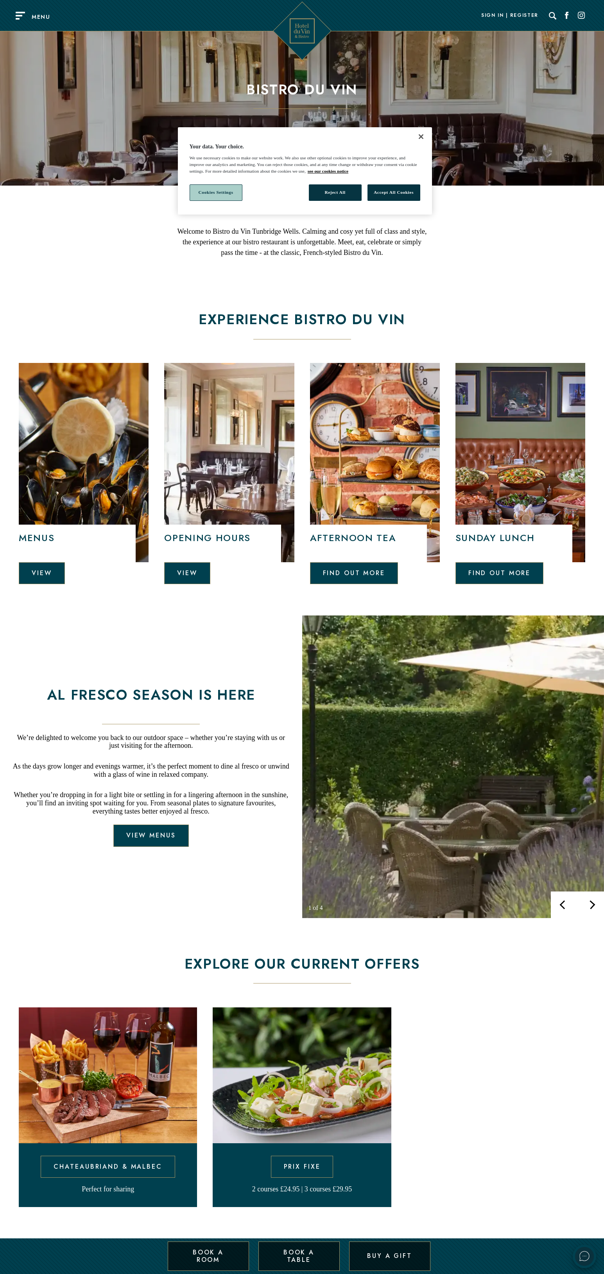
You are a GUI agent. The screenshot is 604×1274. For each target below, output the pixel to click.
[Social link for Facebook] (567, 16)
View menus (151, 835)
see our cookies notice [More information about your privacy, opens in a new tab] (328, 171)
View (42, 572)
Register (524, 15)
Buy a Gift (389, 1255)
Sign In (492, 15)
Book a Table (298, 1256)
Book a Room (208, 1256)
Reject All (334, 192)
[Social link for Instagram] (581, 16)
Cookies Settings (215, 192)
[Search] (553, 16)
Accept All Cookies (394, 192)
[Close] (421, 136)
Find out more (354, 572)
